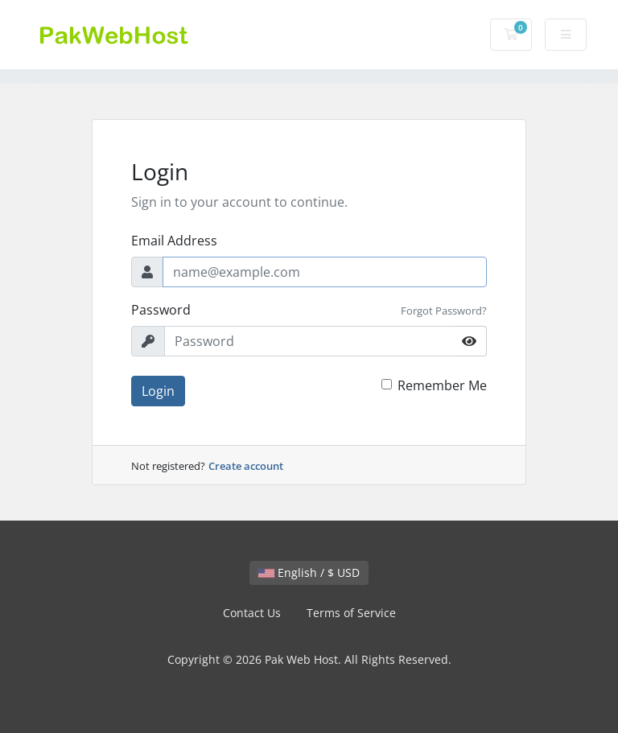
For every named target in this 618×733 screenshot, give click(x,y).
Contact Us (252, 612)
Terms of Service (351, 612)
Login (158, 391)
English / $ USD (309, 572)
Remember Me (442, 385)
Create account (245, 466)
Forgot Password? (444, 310)
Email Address (174, 240)
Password (161, 310)
